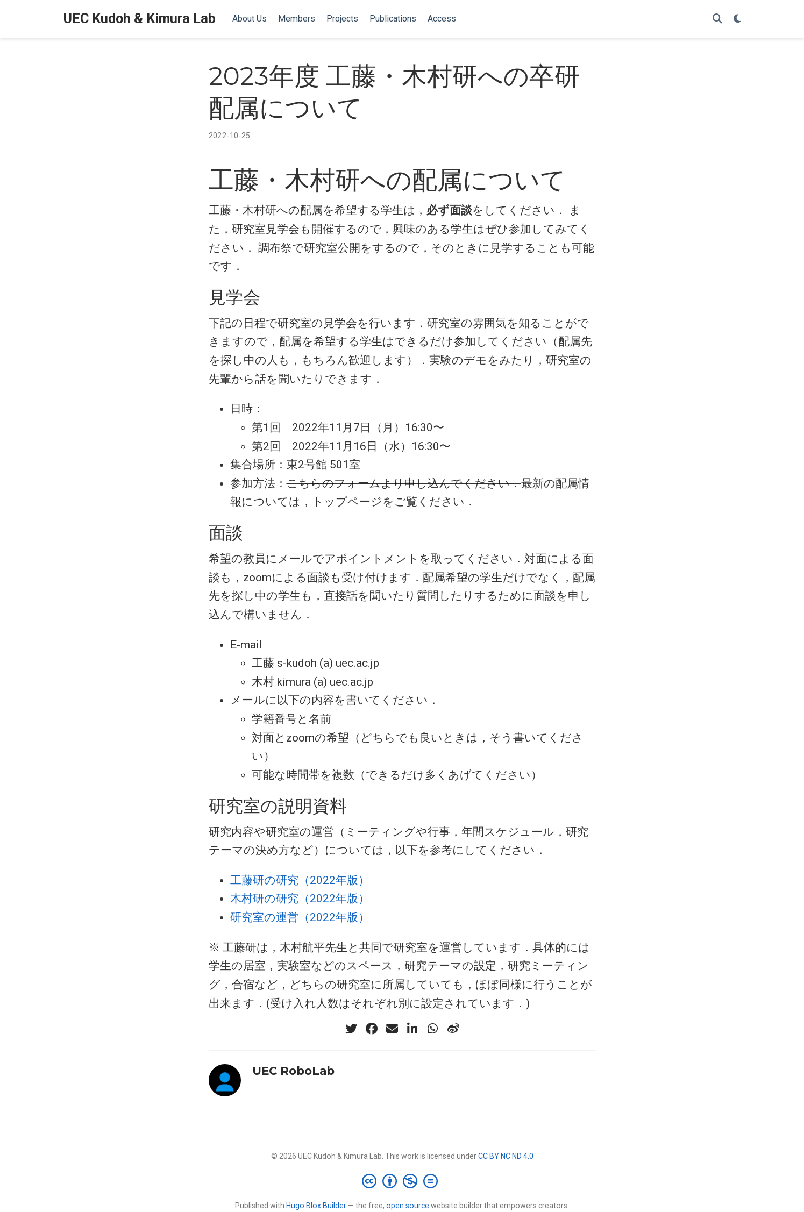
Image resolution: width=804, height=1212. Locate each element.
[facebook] (372, 1029)
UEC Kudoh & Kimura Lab (139, 18)
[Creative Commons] (402, 1181)
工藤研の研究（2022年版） (299, 880)
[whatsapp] (433, 1029)
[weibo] (453, 1029)
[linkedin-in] (412, 1029)
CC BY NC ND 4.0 (505, 1156)
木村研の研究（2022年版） (299, 898)
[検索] (717, 19)
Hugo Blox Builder (316, 1205)
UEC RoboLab (293, 1071)
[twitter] (351, 1029)
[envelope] (392, 1029)
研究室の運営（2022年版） (299, 917)
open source (407, 1205)
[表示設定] (737, 19)
